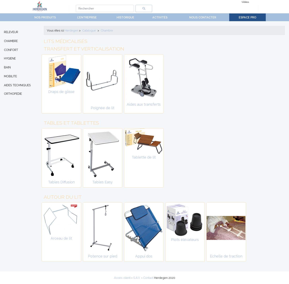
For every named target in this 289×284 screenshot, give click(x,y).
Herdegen (71, 30)
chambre (107, 30)
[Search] (105, 8)
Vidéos (245, 2)
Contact (148, 277)
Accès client (122, 277)
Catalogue (89, 30)
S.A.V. (136, 277)
